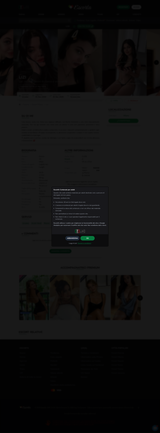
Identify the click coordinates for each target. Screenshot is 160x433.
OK (87, 238)
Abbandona (72, 238)
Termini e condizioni (84, 243)
